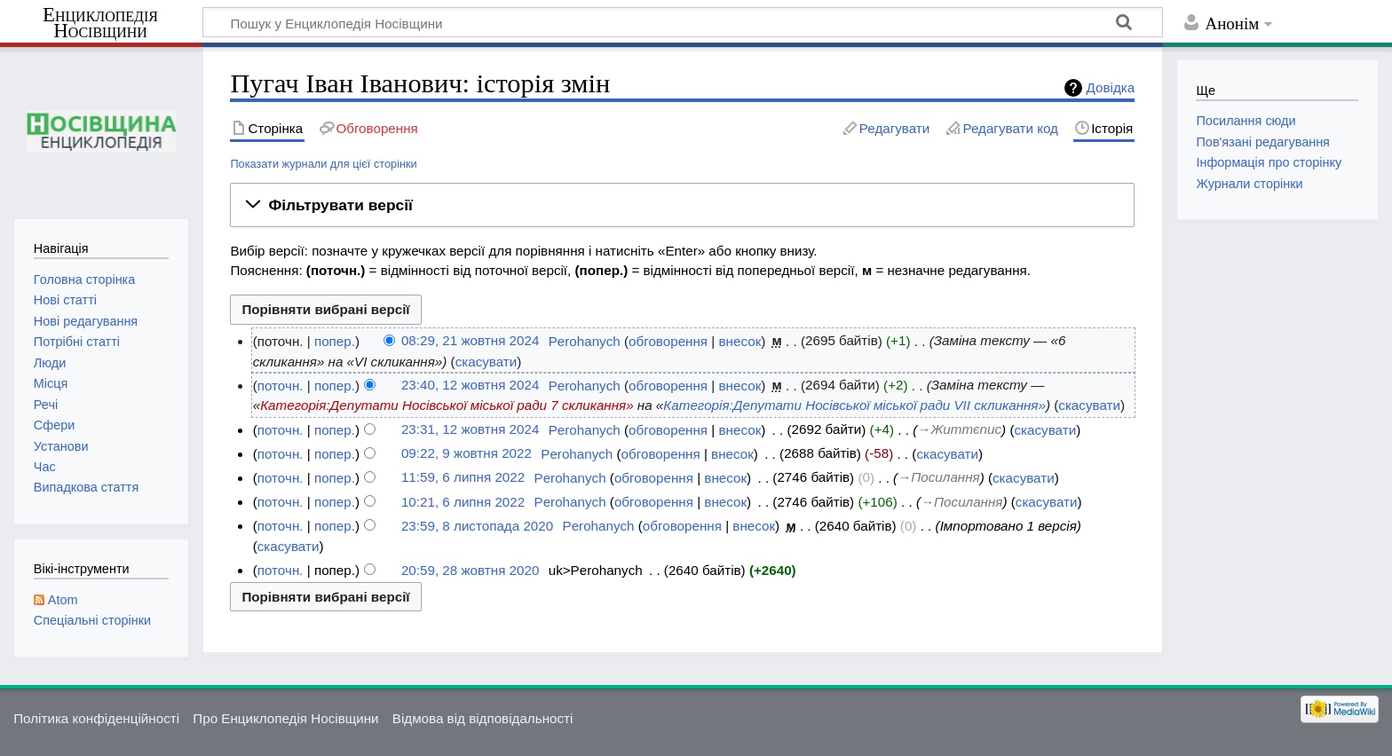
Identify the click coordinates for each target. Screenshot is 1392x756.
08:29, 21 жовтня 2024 (470, 341)
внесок (740, 341)
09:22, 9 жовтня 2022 (466, 453)
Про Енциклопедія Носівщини (285, 718)
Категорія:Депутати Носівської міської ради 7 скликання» (446, 405)
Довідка (1111, 87)
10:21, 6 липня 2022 (463, 501)
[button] (682, 205)
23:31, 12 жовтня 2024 (470, 429)
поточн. (280, 385)
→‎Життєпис (959, 429)
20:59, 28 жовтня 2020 (470, 570)
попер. (334, 341)
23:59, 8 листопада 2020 (477, 525)
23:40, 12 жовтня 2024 (470, 385)
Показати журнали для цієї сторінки (323, 163)
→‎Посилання (938, 477)
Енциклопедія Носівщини (100, 23)
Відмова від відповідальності (482, 718)
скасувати (486, 361)
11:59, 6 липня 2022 (463, 477)
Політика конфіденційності (96, 718)
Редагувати (894, 128)
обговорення (668, 341)
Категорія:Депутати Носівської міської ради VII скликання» (854, 405)
